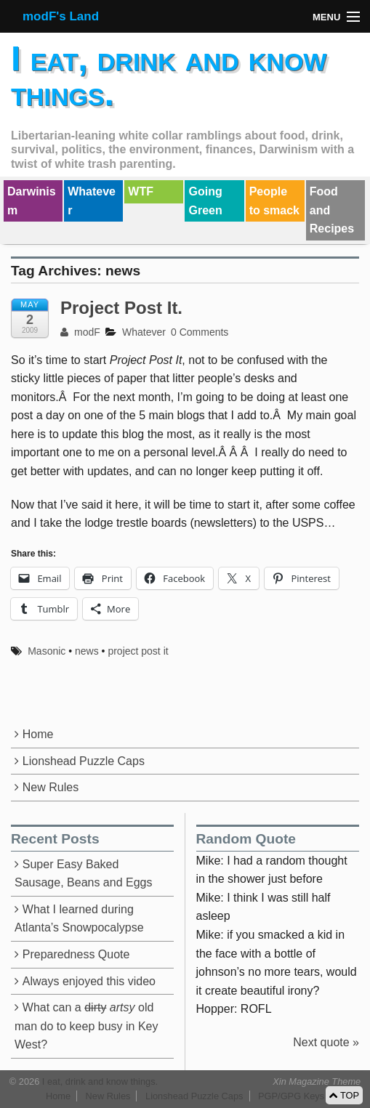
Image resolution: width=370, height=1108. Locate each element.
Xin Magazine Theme (317, 1081)
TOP (344, 1095)
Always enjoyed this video (89, 981)
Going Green (205, 201)
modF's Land (61, 16)
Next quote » (326, 1042)
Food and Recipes (332, 210)
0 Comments (199, 332)
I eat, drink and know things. (168, 76)
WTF (140, 191)
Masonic (46, 651)
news (87, 651)
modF (80, 332)
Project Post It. (121, 308)
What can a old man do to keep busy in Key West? (86, 1026)
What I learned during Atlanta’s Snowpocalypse (79, 918)
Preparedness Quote (76, 954)
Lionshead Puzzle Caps (84, 761)
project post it (138, 651)
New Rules (51, 787)
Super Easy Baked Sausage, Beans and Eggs (83, 873)
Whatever (92, 201)
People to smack (274, 201)
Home (38, 734)
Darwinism (31, 201)
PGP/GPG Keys (291, 1096)
